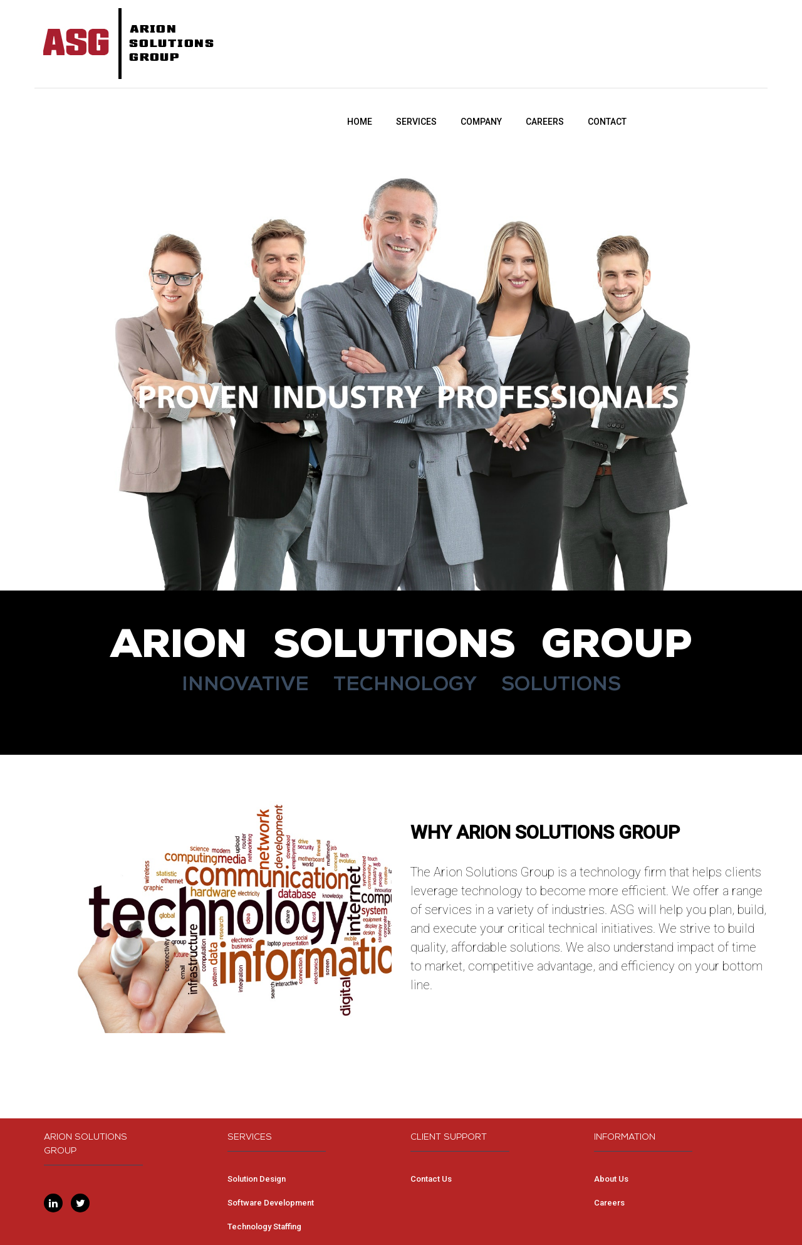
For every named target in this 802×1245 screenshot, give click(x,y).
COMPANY (481, 122)
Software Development (270, 1202)
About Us (611, 1179)
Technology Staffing (264, 1226)
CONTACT (607, 122)
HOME (359, 122)
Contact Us (431, 1179)
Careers (609, 1202)
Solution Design (256, 1179)
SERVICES (416, 122)
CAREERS (545, 122)
